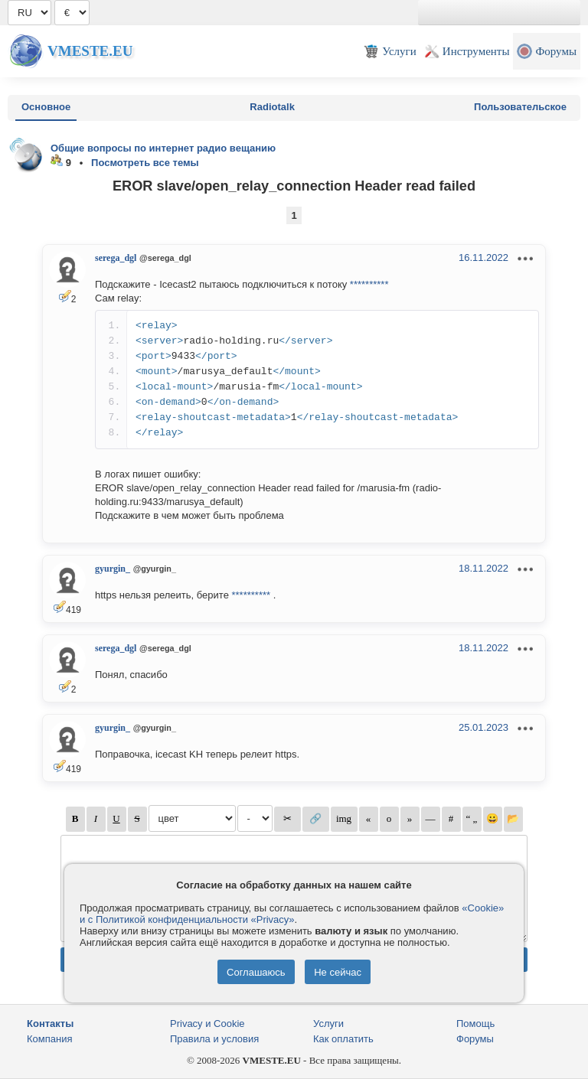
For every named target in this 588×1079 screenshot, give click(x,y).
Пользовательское (520, 106)
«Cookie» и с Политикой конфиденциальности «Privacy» (292, 913)
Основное (45, 106)
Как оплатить (343, 1039)
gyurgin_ (112, 568)
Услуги (328, 1023)
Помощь (475, 1023)
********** (369, 284)
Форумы (475, 1039)
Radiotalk (272, 106)
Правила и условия (214, 1039)
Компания (50, 1039)
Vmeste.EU (89, 51)
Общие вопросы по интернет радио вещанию (163, 148)
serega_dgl (115, 258)
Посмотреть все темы (145, 162)
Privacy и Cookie (207, 1023)
